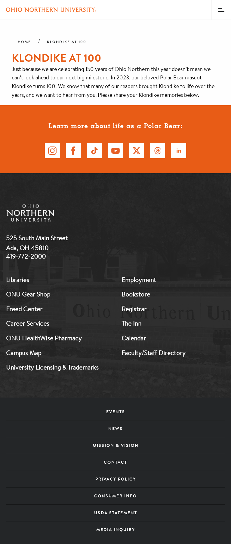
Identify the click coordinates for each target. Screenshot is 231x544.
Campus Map (23, 353)
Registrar (134, 309)
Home (24, 41)
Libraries (17, 279)
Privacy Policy (115, 479)
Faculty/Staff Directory (154, 353)
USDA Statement (115, 513)
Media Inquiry (115, 530)
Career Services (27, 323)
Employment (139, 279)
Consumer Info (115, 496)
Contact (115, 462)
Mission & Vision (116, 445)
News (115, 429)
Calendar (134, 338)
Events (115, 412)
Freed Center (24, 309)
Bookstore (136, 294)
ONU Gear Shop (28, 294)
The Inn (131, 323)
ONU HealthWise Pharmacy (44, 338)
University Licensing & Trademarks (52, 367)
